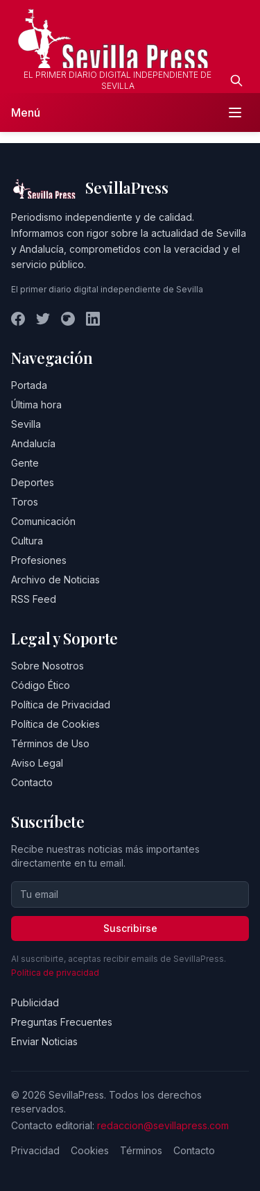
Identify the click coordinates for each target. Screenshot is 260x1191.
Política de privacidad (55, 972)
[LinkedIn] (93, 319)
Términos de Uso (50, 743)
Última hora (36, 404)
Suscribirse (130, 928)
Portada (29, 385)
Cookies (90, 1150)
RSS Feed (33, 599)
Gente (25, 463)
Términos (141, 1150)
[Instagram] (68, 319)
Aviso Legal (37, 763)
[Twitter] (43, 319)
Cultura (27, 541)
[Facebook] (18, 319)
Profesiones (39, 560)
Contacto (32, 782)
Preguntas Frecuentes (61, 1022)
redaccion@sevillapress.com (163, 1125)
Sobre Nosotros (47, 666)
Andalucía (33, 443)
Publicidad (35, 1002)
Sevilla (26, 424)
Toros (24, 502)
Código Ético (40, 685)
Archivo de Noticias (55, 579)
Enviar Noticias (44, 1041)
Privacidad (35, 1150)
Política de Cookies (55, 724)
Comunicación (43, 521)
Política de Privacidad (60, 704)
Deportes (32, 482)
